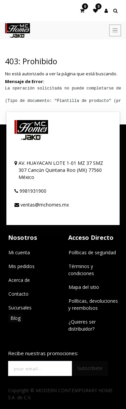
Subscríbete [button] (89, 368)
